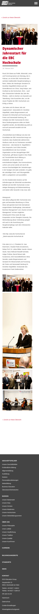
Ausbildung (5, 474)
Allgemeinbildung (7, 471)
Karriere (6, 548)
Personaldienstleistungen (10, 480)
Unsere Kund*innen (8, 541)
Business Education (8, 486)
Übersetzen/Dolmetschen (10, 490)
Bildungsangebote (10, 555)
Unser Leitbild (6, 529)
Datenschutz (6, 601)
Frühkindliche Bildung (9, 467)
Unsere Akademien (8, 509)
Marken (5, 496)
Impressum (5, 598)
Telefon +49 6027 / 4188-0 (10, 588)
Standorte (6, 562)
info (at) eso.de (7, 594)
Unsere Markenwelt (8, 500)
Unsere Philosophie (8, 525)
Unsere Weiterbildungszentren (12, 516)
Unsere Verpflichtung (9, 532)
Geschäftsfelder (9, 461)
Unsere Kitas (6, 503)
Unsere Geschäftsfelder (9, 464)
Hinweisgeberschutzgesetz (10, 609)
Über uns (6, 522)
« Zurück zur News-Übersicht (10, 17)
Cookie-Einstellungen (9, 605)
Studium (4, 477)
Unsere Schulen (7, 506)
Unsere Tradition (7, 535)
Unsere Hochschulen (9, 512)
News (4, 569)
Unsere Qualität (7, 538)
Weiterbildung (6, 483)
